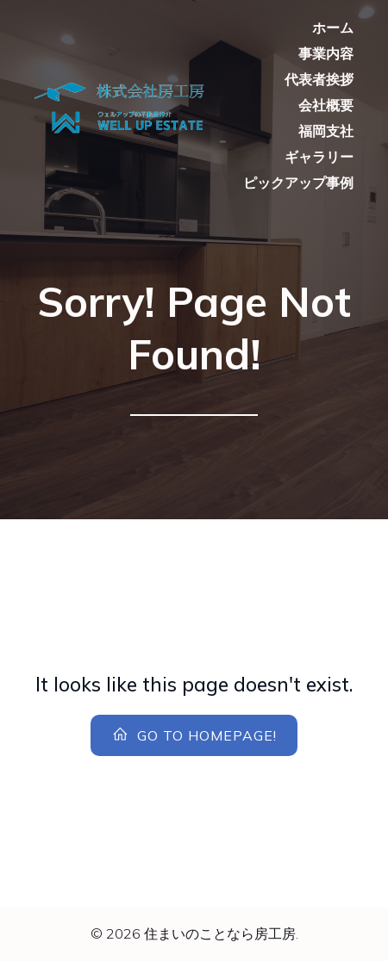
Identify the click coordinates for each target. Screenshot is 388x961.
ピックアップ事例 (298, 182)
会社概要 (326, 105)
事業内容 (326, 53)
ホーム (333, 27)
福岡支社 (326, 131)
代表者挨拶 (319, 79)
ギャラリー (319, 156)
